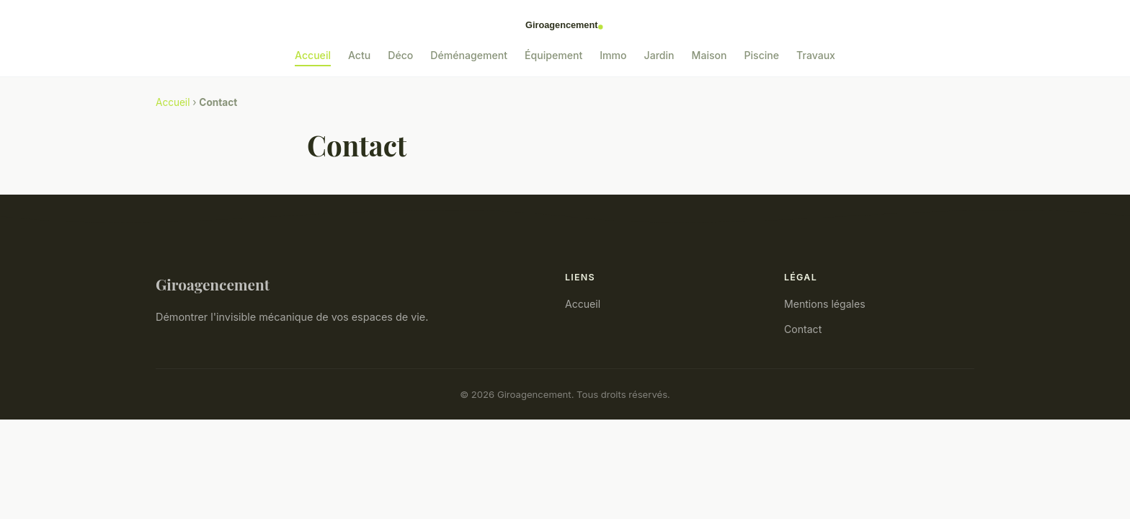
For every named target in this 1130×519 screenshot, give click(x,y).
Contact (803, 329)
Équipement (553, 55)
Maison (709, 55)
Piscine (762, 55)
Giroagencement (213, 284)
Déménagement (468, 55)
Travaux (815, 55)
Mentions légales (825, 304)
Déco (400, 55)
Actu (359, 55)
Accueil (313, 55)
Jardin (659, 55)
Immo (613, 55)
